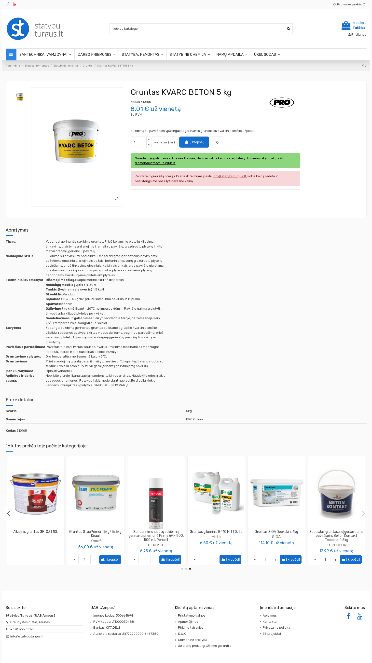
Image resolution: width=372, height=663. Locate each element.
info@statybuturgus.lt (26, 636)
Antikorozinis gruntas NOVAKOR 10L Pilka (276, 534)
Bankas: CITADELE (107, 627)
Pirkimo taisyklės (190, 627)
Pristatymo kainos (192, 615)
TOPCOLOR (35, 541)
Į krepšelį (194, 142)
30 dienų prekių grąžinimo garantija (205, 646)
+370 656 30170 (22, 629)
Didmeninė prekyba (192, 640)
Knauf (95, 541)
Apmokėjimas (188, 621)
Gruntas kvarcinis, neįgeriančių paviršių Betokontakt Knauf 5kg (95, 534)
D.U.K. (182, 633)
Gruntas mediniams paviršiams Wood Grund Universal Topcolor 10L (35, 534)
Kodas (135, 102)
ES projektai (272, 633)
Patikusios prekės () (349, 4)
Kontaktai (270, 621)
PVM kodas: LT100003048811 (115, 621)
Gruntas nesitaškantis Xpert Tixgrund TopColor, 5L (156, 534)
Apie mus (270, 615)
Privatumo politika (276, 627)
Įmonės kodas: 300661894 (113, 615)
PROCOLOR (336, 536)
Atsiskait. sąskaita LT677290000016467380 (125, 633)
